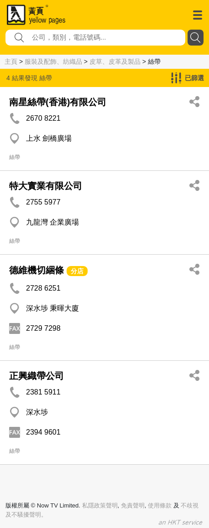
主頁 (11, 61)
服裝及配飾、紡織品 (53, 61)
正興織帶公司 (36, 376)
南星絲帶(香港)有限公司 (57, 102)
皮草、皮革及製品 (115, 61)
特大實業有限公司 (45, 186)
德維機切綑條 (36, 270)
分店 (77, 271)
